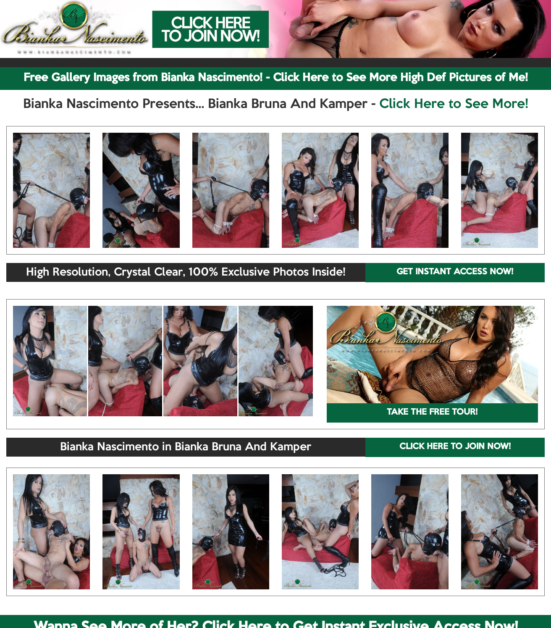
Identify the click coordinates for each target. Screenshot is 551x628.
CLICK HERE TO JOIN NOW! (455, 447)
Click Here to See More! (453, 104)
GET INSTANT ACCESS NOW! (454, 272)
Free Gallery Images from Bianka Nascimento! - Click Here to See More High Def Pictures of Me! (276, 78)
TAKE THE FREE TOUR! (432, 412)
